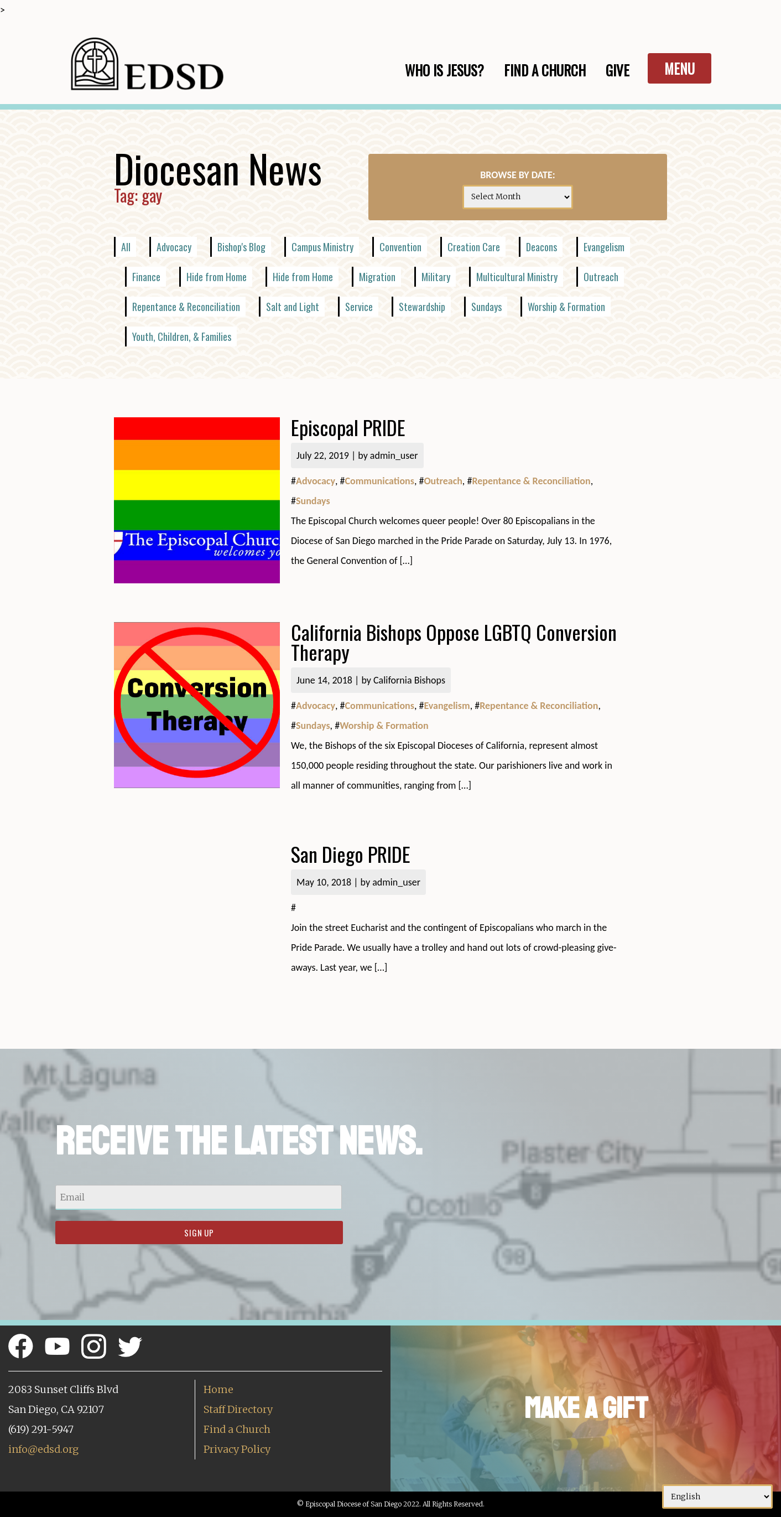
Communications (379, 481)
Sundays (486, 306)
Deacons (541, 247)
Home (218, 1389)
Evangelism (604, 247)
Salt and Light (292, 306)
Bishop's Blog (241, 247)
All (126, 247)
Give (617, 70)
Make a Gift (586, 1408)
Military (435, 277)
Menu (679, 68)
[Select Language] (717, 1496)
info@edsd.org (43, 1449)
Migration (377, 277)
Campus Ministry (322, 247)
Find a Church (237, 1429)
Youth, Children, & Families (181, 336)
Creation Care (473, 247)
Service (359, 306)
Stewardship (422, 306)
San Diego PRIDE (350, 853)
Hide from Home (216, 277)
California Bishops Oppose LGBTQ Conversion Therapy (454, 641)
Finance (146, 277)
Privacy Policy (237, 1449)
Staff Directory (238, 1409)
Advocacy (174, 247)
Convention (400, 247)
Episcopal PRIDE (348, 427)
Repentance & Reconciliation (186, 306)
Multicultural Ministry (517, 277)
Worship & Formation (566, 306)
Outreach (601, 277)
